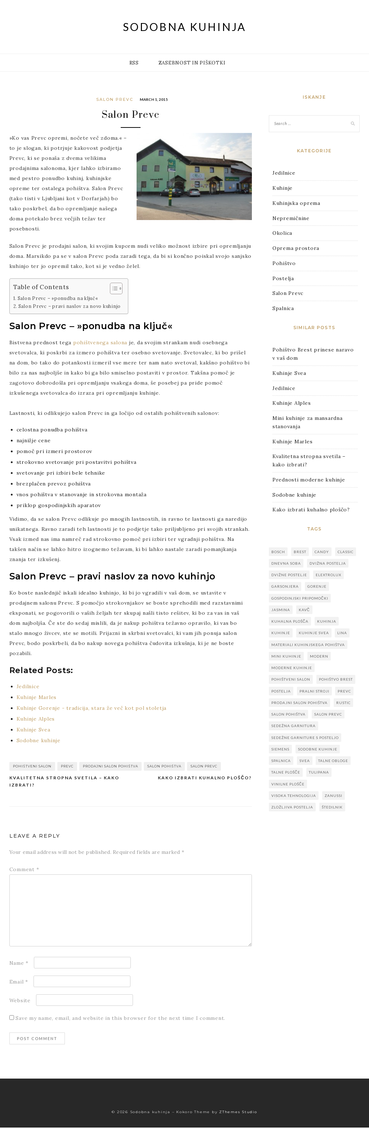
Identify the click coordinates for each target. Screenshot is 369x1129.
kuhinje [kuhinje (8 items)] (280, 633)
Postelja (283, 278)
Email (18, 983)
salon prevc (204, 768)
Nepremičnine (291, 218)
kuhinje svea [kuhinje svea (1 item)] (314, 633)
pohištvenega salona (100, 344)
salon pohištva (164, 768)
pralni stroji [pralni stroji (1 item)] (314, 691)
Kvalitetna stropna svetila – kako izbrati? (64, 782)
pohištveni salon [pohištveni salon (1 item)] (290, 679)
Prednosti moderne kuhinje (308, 479)
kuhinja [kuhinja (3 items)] (326, 621)
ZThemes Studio (238, 1113)
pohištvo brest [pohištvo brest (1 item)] (336, 679)
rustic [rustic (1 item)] (343, 702)
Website (20, 1002)
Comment (24, 871)
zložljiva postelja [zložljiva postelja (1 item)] (292, 807)
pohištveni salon (32, 768)
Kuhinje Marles (292, 441)
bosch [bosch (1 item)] (278, 552)
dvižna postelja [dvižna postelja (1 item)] (328, 563)
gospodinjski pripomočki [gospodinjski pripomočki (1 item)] (299, 598)
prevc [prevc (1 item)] (344, 691)
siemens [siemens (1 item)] (280, 749)
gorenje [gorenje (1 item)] (316, 586)
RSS (134, 63)
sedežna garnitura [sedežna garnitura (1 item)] (293, 725)
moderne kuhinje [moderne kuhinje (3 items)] (291, 668)
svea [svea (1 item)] (304, 760)
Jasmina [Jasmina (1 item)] (280, 610)
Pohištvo (284, 263)
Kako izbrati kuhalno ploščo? (205, 779)
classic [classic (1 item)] (346, 552)
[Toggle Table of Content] (113, 290)
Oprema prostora (295, 248)
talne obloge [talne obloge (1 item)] (333, 760)
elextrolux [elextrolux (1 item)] (328, 575)
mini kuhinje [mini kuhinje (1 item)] (286, 656)
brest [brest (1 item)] (300, 552)
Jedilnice (283, 173)
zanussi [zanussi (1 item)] (333, 795)
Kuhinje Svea (289, 373)
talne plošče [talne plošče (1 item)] (285, 772)
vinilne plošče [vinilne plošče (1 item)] (287, 784)
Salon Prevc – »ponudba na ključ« (58, 300)
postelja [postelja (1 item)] (281, 691)
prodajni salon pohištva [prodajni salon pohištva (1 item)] (299, 702)
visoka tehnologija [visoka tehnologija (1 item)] (293, 795)
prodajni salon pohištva (110, 768)
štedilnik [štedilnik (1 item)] (332, 807)
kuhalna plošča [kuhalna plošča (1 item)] (289, 621)
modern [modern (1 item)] (319, 656)
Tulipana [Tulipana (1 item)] (319, 772)
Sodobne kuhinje (294, 495)
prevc (67, 768)
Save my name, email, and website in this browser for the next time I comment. (120, 1019)
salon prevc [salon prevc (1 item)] (328, 714)
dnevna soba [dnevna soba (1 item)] (286, 563)
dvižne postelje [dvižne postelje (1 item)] (289, 575)
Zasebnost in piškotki (192, 63)
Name (19, 964)
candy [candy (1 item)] (322, 552)
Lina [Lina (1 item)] (342, 633)
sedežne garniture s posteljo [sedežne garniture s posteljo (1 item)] (305, 737)
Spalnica (283, 308)
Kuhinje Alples (291, 403)
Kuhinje (282, 188)
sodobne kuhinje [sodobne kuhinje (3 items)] (317, 749)
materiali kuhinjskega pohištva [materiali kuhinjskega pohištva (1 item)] (308, 644)
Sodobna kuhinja (184, 26)
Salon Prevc (114, 99)
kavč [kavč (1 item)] (304, 610)
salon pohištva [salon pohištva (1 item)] (288, 714)
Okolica (282, 233)
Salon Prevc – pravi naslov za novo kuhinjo (69, 307)
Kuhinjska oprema (296, 203)
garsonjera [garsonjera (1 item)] (285, 586)
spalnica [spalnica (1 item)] (281, 760)
